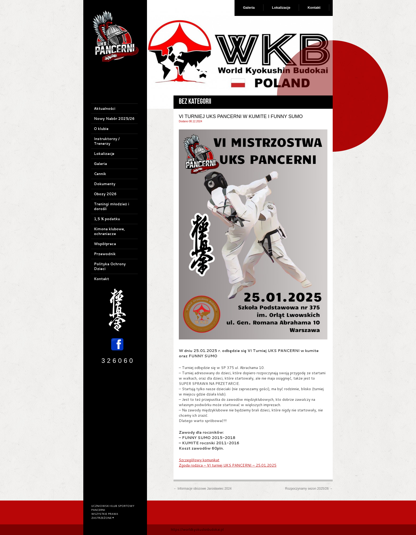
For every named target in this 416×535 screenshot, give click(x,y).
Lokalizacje (281, 8)
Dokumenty (104, 183)
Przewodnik (105, 253)
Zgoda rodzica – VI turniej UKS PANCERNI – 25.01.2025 (227, 465)
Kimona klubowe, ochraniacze (109, 231)
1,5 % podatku (107, 218)
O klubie (101, 128)
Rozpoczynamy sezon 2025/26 (309, 488)
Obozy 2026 (105, 194)
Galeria (249, 8)
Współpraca (105, 243)
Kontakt (313, 8)
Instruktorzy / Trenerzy (107, 141)
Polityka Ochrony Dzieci (110, 266)
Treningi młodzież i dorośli (111, 206)
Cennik (100, 173)
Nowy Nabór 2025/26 (114, 118)
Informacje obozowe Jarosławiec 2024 (203, 488)
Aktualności (104, 108)
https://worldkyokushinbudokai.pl (197, 529)
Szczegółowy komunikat (199, 460)
